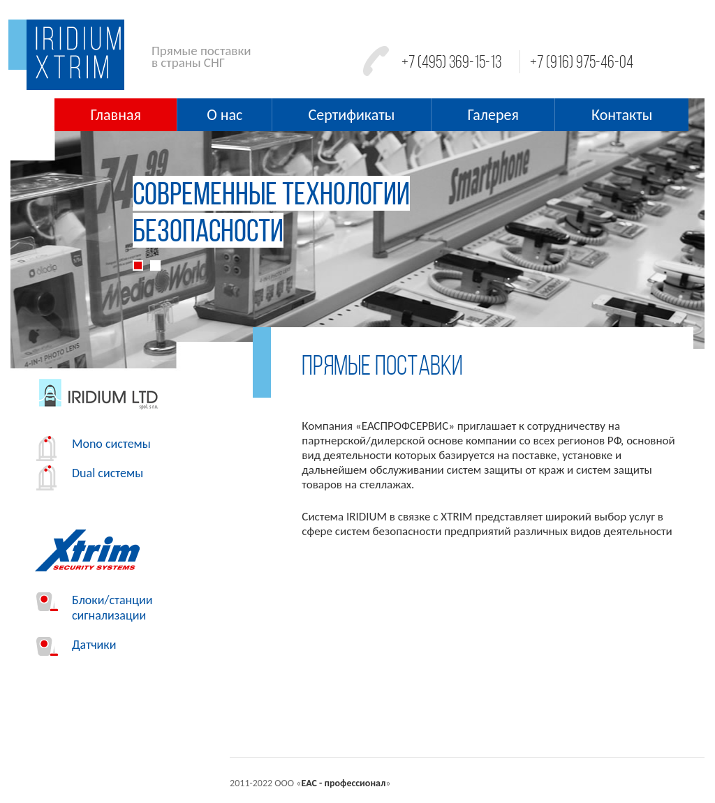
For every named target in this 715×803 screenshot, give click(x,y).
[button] (62, 237)
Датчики (76, 644)
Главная (116, 114)
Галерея (493, 114)
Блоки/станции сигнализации (94, 607)
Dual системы (89, 473)
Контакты (621, 114)
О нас (224, 114)
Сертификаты (352, 114)
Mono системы (93, 443)
